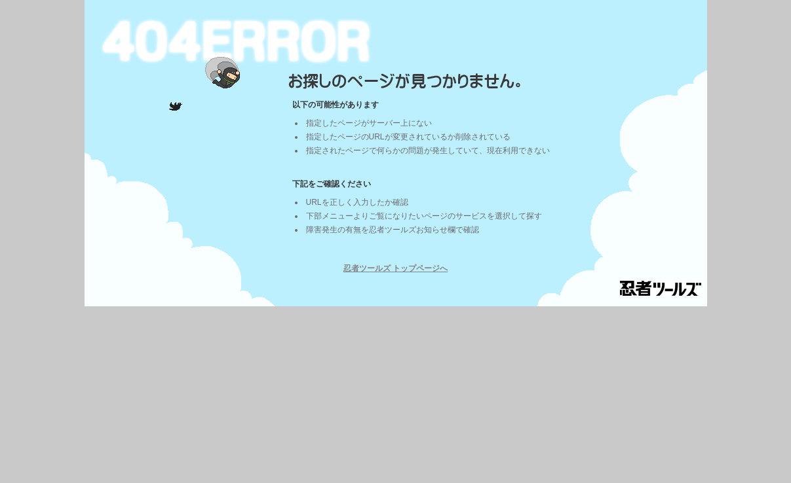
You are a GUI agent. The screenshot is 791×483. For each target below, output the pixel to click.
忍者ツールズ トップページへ (395, 268)
